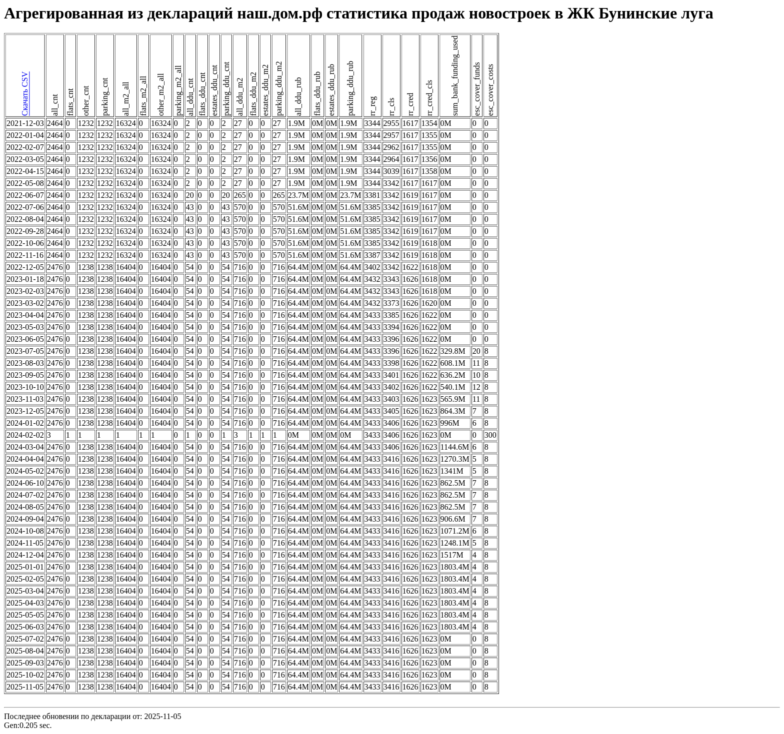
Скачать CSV (24, 94)
